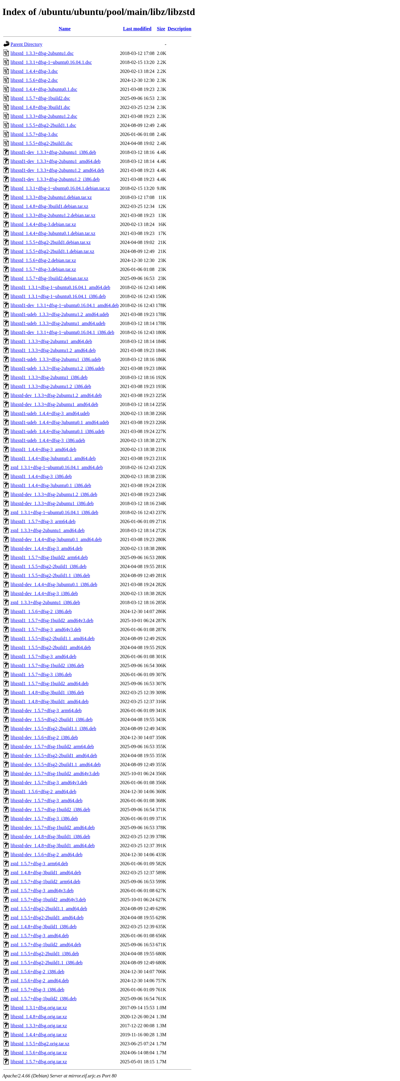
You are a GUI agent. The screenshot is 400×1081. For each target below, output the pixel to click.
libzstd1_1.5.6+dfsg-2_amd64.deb (43, 791)
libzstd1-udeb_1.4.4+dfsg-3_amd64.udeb (50, 413)
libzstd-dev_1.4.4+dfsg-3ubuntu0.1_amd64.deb (56, 539)
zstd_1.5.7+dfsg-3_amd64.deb (40, 935)
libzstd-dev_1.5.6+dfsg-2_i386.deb (44, 737)
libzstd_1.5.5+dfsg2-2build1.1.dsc (43, 125)
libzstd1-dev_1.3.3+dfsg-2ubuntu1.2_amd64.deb (57, 170)
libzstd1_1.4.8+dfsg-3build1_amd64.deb (50, 701)
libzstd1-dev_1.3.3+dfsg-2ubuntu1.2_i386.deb (55, 179)
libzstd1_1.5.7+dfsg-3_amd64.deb (43, 656)
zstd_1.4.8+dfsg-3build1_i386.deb (44, 926)
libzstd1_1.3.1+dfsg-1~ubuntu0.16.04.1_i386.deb (58, 296)
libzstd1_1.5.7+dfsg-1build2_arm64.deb (49, 557)
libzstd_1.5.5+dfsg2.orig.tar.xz (40, 1043)
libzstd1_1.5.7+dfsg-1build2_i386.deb (47, 665)
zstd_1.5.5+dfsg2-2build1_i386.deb (45, 953)
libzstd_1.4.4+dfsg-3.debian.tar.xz (43, 224)
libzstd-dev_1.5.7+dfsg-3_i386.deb (44, 818)
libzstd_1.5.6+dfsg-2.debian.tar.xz (43, 260)
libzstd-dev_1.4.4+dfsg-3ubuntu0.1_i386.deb (54, 584)
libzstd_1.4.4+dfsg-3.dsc (34, 71)
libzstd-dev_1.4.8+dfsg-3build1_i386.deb (50, 836)
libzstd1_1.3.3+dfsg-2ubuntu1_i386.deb (49, 377)
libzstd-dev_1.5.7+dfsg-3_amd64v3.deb (49, 782)
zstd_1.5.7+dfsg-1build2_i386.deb (44, 998)
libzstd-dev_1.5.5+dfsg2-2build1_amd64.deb (54, 755)
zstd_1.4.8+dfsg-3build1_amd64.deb (46, 872)
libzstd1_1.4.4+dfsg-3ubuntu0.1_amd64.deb (53, 458)
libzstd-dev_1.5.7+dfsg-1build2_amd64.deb (53, 827)
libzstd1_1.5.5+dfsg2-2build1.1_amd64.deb (53, 638)
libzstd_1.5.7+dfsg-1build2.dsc (40, 98)
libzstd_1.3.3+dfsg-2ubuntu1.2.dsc (44, 116)
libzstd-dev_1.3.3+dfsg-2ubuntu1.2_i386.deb (54, 494)
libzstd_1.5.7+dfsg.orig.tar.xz (39, 1061)
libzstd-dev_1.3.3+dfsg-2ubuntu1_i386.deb (52, 503)
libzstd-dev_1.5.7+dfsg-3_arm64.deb (46, 710)
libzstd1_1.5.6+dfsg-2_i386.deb (41, 611)
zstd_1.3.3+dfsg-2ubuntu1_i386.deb (45, 602)
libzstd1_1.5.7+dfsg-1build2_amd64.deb (50, 683)
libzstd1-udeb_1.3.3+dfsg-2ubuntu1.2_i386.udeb (57, 368)
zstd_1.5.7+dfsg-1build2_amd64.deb (46, 944)
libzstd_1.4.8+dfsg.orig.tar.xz (39, 1016)
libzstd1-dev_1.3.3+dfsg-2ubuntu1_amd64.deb (56, 161)
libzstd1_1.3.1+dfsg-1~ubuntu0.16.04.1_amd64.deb (60, 287)
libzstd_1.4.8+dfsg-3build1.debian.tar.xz (49, 206)
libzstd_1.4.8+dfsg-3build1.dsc (40, 107)
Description (179, 28)
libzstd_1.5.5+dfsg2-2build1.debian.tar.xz (51, 242)
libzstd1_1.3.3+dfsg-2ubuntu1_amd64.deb (51, 341)
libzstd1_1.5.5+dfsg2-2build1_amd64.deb (51, 647)
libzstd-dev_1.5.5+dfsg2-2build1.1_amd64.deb (56, 764)
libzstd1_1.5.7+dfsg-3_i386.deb (41, 674)
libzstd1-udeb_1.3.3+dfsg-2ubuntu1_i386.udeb (56, 359)
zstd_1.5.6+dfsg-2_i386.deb (37, 971)
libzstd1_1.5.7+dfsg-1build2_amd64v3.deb (52, 620)
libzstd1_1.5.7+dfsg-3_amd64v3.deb (46, 629)
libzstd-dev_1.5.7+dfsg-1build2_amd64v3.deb (55, 773)
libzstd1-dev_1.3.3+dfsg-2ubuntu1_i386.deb (53, 152)
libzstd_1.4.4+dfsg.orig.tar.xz (39, 1034)
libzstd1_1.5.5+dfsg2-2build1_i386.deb (48, 566)
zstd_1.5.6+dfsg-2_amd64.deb (40, 980)
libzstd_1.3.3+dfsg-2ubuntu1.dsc (42, 53)
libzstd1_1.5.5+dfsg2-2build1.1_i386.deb (50, 575)
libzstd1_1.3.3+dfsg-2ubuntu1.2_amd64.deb (53, 350)
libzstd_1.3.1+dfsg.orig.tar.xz (39, 1007)
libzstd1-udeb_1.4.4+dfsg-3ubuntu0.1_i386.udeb (57, 431)
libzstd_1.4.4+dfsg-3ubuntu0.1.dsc (44, 89)
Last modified (137, 28)
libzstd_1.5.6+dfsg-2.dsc (34, 80)
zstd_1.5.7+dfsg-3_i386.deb (37, 989)
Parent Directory (26, 44)
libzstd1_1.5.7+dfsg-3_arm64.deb (43, 521)
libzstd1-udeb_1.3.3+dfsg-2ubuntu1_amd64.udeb (58, 323)
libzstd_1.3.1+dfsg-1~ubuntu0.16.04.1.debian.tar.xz (60, 188)
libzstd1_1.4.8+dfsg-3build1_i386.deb (47, 692)
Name (65, 28)
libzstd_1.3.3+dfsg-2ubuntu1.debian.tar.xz (51, 197)
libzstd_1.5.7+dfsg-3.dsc (34, 134)
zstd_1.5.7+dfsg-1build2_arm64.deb (45, 881)
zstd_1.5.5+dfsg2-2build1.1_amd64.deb (49, 908)
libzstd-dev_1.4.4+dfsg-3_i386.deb (44, 593)
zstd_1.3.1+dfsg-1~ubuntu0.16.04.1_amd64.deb (57, 467)
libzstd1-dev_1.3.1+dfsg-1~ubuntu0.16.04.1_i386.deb (62, 332)
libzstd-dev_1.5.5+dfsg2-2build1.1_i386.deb (53, 728)
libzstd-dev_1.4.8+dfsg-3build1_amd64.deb (53, 845)
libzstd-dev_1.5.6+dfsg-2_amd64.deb (47, 854)
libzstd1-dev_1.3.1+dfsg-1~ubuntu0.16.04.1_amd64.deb (65, 305)
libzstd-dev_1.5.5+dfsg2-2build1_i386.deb (51, 719)
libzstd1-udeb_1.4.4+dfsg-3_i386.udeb (48, 440)
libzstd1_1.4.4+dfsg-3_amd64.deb (43, 449)
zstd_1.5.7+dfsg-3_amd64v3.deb (42, 890)
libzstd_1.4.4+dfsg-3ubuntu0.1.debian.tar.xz (53, 233)
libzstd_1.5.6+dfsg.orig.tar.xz (39, 1052)
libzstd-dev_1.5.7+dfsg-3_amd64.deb (47, 800)
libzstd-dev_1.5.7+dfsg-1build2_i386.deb (50, 809)
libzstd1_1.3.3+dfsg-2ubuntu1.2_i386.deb (51, 386)
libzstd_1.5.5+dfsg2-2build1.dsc (42, 143)
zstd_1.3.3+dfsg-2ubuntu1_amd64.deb (48, 530)
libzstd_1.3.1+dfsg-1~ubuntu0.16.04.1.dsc (51, 62)
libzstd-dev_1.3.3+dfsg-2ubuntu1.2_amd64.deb (56, 395)
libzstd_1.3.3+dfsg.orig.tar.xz (39, 1025)
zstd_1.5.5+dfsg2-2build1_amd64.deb (47, 917)
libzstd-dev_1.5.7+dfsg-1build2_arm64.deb (52, 746)
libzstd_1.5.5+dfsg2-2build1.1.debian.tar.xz (52, 251)
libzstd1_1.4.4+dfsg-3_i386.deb (41, 476)
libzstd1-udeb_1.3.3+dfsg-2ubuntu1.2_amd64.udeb (60, 314)
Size (161, 28)
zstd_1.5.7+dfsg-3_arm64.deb (39, 863)
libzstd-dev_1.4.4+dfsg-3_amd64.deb (47, 548)
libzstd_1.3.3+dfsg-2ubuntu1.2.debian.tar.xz (53, 215)
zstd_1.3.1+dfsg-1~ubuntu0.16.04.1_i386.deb (54, 512)
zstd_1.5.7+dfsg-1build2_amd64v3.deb (48, 899)
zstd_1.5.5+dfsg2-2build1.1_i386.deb (47, 962)
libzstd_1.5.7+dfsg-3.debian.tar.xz (43, 269)
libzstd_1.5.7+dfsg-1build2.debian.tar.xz (49, 278)
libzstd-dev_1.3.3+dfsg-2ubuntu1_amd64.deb (54, 404)
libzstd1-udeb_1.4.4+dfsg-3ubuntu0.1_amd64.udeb (60, 422)
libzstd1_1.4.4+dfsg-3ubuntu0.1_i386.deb (51, 485)
